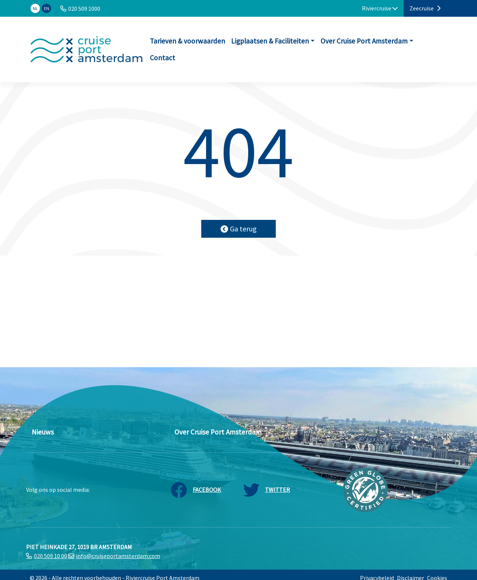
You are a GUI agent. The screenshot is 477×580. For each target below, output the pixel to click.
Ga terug (239, 228)
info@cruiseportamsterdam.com (118, 556)
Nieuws (43, 431)
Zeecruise (425, 8)
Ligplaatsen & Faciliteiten (270, 40)
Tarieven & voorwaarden (187, 40)
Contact (162, 57)
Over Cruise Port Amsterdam (364, 40)
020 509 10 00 (50, 556)
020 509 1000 (84, 8)
